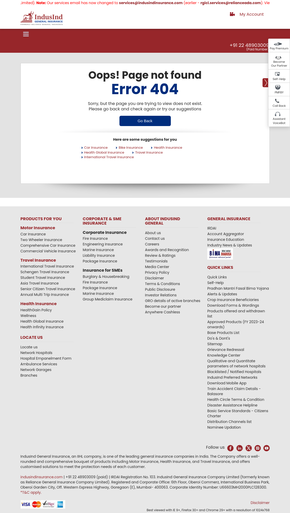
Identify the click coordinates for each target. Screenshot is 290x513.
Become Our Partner (279, 64)
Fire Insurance (95, 238)
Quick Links (217, 277)
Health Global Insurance (104, 152)
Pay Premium (279, 48)
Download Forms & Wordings (233, 305)
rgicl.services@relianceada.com (235, 2)
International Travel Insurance (109, 157)
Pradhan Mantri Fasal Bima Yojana (238, 288)
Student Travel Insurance (43, 277)
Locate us (29, 347)
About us (153, 232)
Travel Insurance (149, 152)
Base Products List (223, 332)
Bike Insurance (131, 147)
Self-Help (279, 79)
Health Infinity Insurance (43, 327)
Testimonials (156, 261)
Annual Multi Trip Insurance (45, 294)
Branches (29, 375)
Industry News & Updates (229, 245)
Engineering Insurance (103, 244)
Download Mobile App (227, 383)
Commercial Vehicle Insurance (48, 251)
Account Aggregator (225, 233)
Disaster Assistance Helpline (232, 405)
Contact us (155, 238)
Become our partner (163, 306)
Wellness (28, 315)
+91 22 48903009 (249, 45)
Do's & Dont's (218, 338)
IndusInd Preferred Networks (232, 377)
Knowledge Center (223, 355)
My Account (252, 14)
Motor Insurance (38, 228)
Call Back (279, 106)
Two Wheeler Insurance (41, 239)
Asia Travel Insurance (40, 283)
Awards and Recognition (167, 249)
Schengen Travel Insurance (45, 272)
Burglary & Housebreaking (106, 276)
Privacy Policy (157, 272)
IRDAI (211, 228)
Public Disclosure (160, 289)
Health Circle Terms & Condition (235, 399)
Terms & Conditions (162, 283)
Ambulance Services (39, 364)
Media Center (157, 266)
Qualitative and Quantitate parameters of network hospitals (236, 363)
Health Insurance (168, 147)
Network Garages (36, 369)
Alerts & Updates (222, 294)
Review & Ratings (160, 255)
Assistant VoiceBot (279, 121)
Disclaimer (154, 278)
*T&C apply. (31, 492)
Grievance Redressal (225, 349)
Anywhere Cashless (162, 312)
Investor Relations (161, 295)
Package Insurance (100, 261)
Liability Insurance (99, 255)
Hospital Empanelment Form (46, 358)
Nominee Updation (224, 427)
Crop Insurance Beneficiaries (233, 299)
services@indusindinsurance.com (156, 2)
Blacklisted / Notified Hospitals (234, 371)
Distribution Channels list (229, 421)
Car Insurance (96, 147)
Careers (152, 244)
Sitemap (214, 344)
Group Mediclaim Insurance (107, 299)
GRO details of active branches (172, 300)
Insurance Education (225, 239)
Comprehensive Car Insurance (48, 245)
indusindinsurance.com (42, 477)
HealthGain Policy (36, 310)
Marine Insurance (98, 249)
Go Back (145, 121)
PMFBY (279, 92)
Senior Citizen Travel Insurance (48, 288)
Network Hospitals (36, 352)
